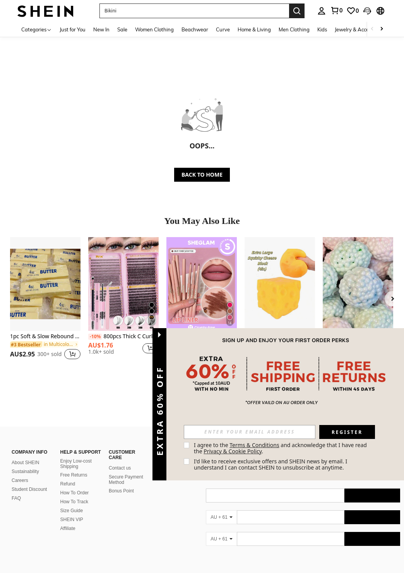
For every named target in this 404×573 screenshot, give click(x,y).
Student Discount (29, 489)
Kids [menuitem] (322, 29)
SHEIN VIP (71, 519)
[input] (249, 432)
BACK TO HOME (202, 174)
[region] (37, 354)
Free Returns (73, 475)
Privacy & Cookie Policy (233, 451)
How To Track (74, 501)
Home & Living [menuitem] (254, 29)
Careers (20, 480)
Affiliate (67, 528)
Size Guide (71, 510)
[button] (194, 10)
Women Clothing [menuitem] (154, 29)
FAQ (16, 498)
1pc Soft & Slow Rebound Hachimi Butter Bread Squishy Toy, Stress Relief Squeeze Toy (45, 336)
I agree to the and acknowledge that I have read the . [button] (281, 448)
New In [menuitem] (101, 29)
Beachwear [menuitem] (194, 29)
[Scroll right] (381, 29)
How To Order (74, 493)
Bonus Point (121, 491)
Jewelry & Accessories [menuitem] (359, 29)
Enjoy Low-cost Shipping (76, 463)
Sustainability (25, 471)
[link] (352, 10)
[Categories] (36, 29)
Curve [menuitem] (223, 29)
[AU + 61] (221, 517)
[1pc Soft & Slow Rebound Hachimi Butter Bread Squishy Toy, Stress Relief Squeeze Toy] (45, 284)
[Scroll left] (372, 29)
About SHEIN (25, 462)
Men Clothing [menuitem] (294, 29)
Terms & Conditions (254, 445)
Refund (67, 484)
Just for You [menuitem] (73, 29)
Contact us (120, 468)
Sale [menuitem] (122, 29)
